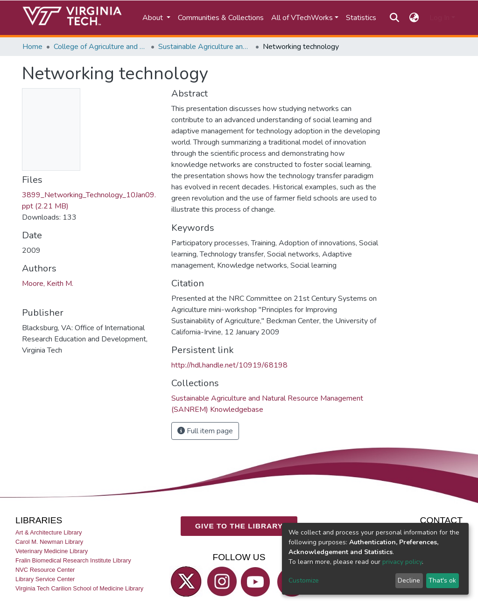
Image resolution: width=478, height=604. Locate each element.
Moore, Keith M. (47, 283)
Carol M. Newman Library (49, 541)
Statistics (361, 18)
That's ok (442, 580)
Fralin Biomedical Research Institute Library (73, 560)
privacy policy (402, 561)
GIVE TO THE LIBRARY (239, 526)
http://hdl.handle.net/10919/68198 (229, 365)
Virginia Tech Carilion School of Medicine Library (79, 588)
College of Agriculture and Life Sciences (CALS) (100, 47)
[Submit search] (394, 17)
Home (32, 47)
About (153, 18)
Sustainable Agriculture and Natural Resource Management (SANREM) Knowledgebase (205, 47)
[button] (414, 17)
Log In (439, 18)
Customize (303, 580)
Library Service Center (45, 579)
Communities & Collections (221, 18)
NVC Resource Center (45, 569)
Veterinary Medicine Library (51, 551)
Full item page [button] (205, 431)
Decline (409, 580)
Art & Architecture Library (48, 531)
